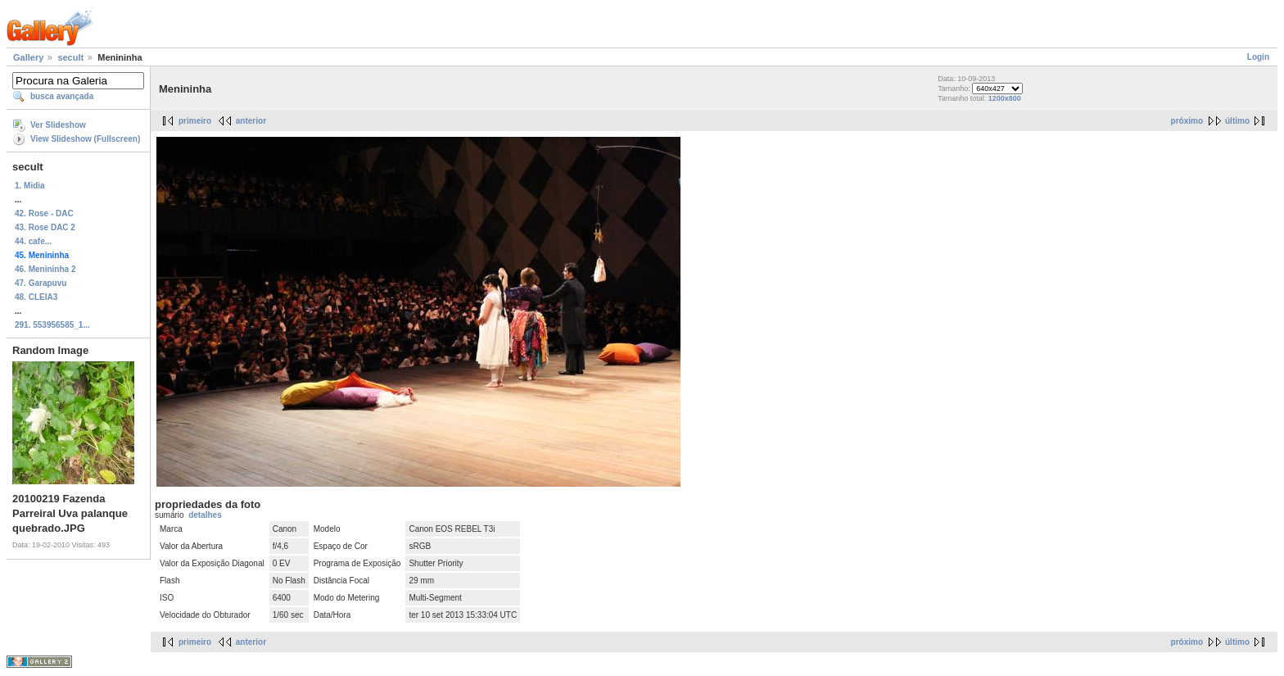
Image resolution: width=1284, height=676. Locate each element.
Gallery (28, 57)
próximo (1187, 120)
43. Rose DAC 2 (45, 227)
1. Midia (30, 185)
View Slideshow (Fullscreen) (85, 138)
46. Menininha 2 (45, 269)
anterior (251, 120)
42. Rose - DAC (44, 213)
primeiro (195, 120)
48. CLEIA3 (36, 297)
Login (1258, 56)
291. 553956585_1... (52, 324)
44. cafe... (33, 241)
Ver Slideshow (58, 124)
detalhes (205, 514)
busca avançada (61, 96)
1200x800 (1004, 98)
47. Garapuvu (40, 283)
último (1237, 120)
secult (70, 57)
